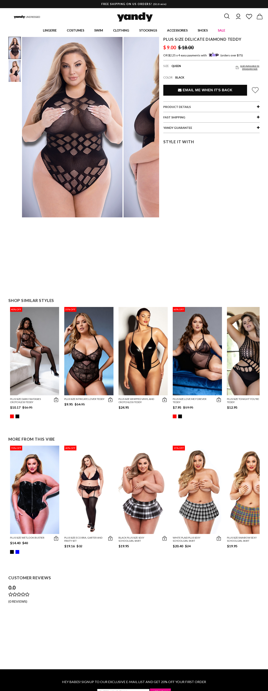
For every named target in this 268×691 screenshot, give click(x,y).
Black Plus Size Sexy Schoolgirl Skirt (131, 540)
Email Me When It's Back (205, 91)
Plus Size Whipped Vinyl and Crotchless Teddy (136, 401)
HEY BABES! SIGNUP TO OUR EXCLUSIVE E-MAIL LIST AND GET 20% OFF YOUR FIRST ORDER (134, 682)
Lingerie (50, 30)
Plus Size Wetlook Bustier (27, 538)
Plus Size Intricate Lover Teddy (84, 399)
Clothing (121, 30)
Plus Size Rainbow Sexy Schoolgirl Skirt (242, 540)
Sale (221, 30)
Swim (98, 30)
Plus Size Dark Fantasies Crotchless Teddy (25, 401)
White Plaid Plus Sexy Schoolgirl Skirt (186, 540)
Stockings (148, 30)
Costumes (75, 30)
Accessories (177, 30)
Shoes (203, 30)
